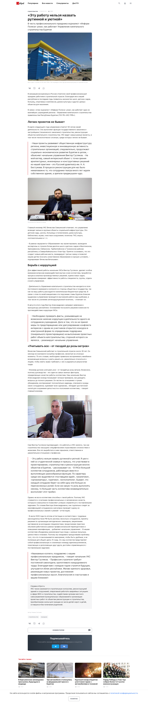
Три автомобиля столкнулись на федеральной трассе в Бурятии (59, 682)
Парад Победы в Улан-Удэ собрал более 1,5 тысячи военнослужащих (114, 682)
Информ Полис (20, 3)
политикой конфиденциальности (124, 693)
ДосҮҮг (75, 3)
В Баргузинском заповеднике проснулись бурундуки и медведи (31, 682)
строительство (33, 11)
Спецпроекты (62, 3)
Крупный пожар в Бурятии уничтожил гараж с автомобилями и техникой (86, 682)
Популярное (33, 3)
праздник (44, 617)
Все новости (47, 3)
